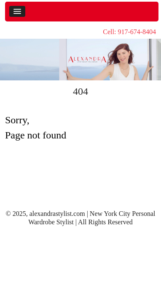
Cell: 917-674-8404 (129, 31)
